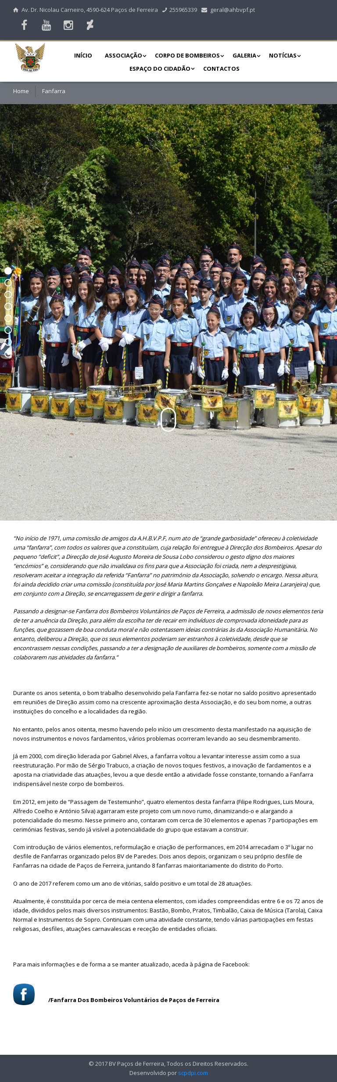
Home (21, 91)
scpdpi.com (193, 1073)
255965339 (179, 10)
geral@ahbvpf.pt (228, 10)
